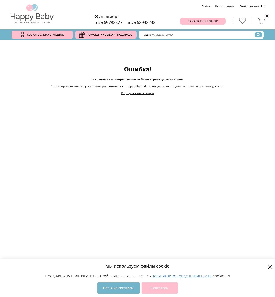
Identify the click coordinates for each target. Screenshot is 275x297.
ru (263, 6)
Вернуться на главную (137, 93)
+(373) (108, 22)
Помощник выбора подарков (106, 35)
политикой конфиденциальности (182, 275)
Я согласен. (159, 288)
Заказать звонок (203, 21)
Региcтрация (224, 6)
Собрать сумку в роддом (42, 35)
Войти (206, 6)
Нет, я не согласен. (118, 288)
